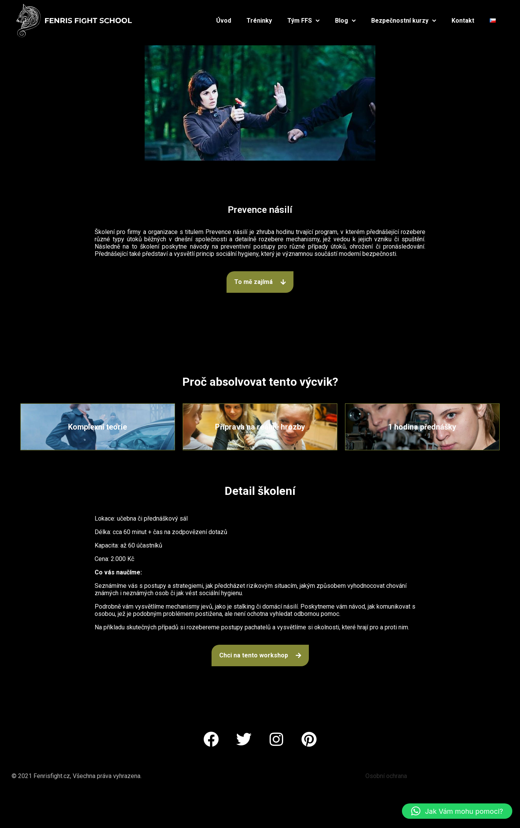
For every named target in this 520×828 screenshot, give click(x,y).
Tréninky (259, 20)
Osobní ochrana (386, 776)
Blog (345, 21)
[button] (457, 811)
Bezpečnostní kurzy (403, 21)
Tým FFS (303, 21)
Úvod (223, 20)
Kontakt (463, 20)
